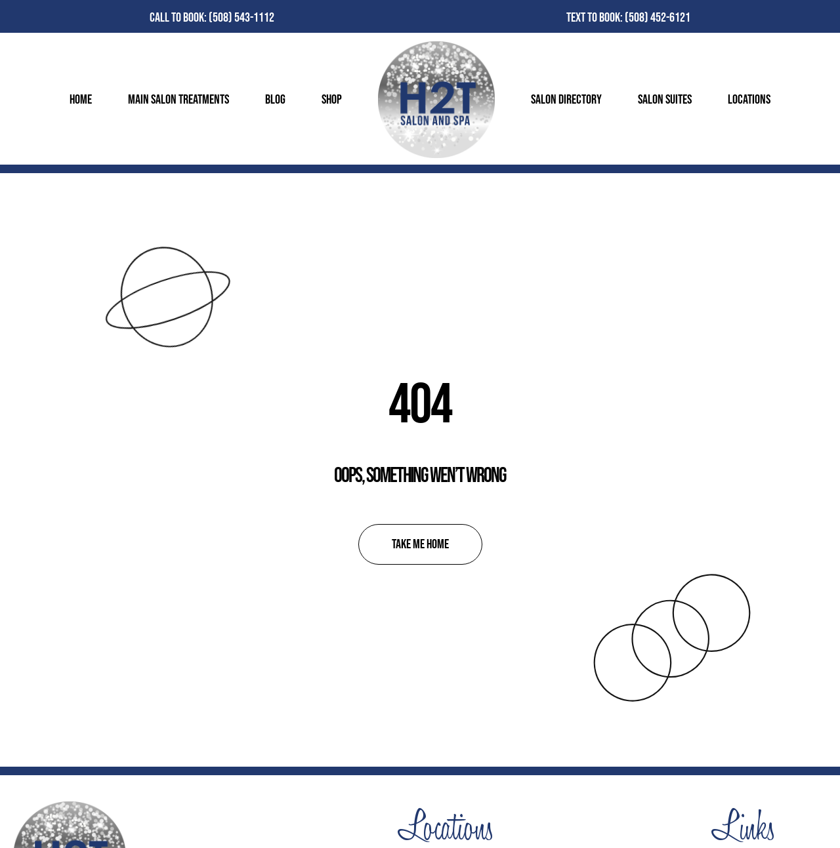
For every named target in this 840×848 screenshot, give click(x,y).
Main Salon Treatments (178, 100)
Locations (749, 100)
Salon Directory (566, 100)
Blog (275, 100)
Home (81, 100)
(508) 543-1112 (241, 18)
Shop (332, 100)
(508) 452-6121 (657, 18)
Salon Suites (665, 100)
